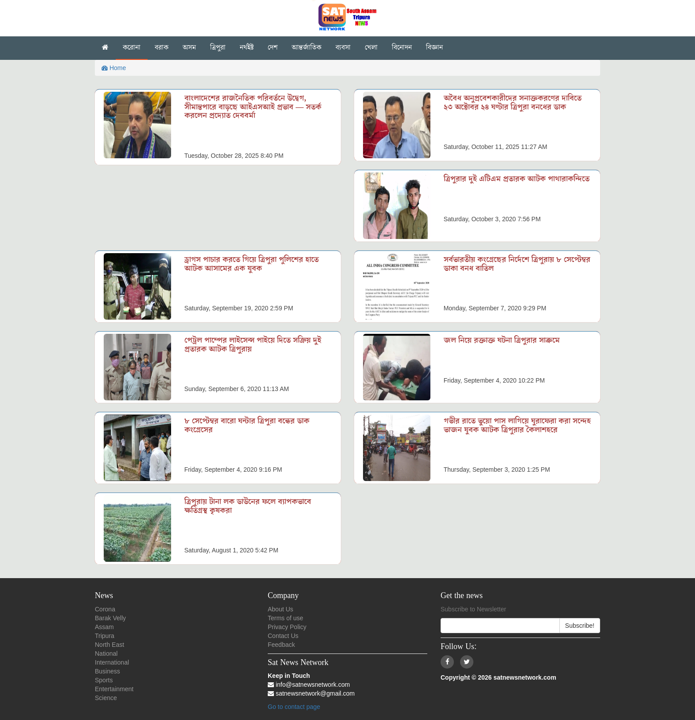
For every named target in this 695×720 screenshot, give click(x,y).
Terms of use (285, 618)
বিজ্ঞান (434, 47)
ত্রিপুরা (218, 47)
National (106, 653)
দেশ (272, 47)
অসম (189, 47)
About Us (280, 609)
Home (114, 67)
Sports (104, 680)
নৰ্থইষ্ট (247, 47)
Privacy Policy (287, 626)
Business (107, 671)
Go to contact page (294, 706)
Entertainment (114, 689)
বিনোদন (402, 47)
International (112, 662)
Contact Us (283, 635)
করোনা (132, 47)
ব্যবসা (343, 47)
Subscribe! (579, 625)
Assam (104, 626)
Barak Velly (110, 618)
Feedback (281, 644)
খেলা (371, 47)
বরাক (161, 47)
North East (109, 644)
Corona (105, 609)
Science (106, 697)
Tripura (104, 635)
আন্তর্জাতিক (306, 47)
